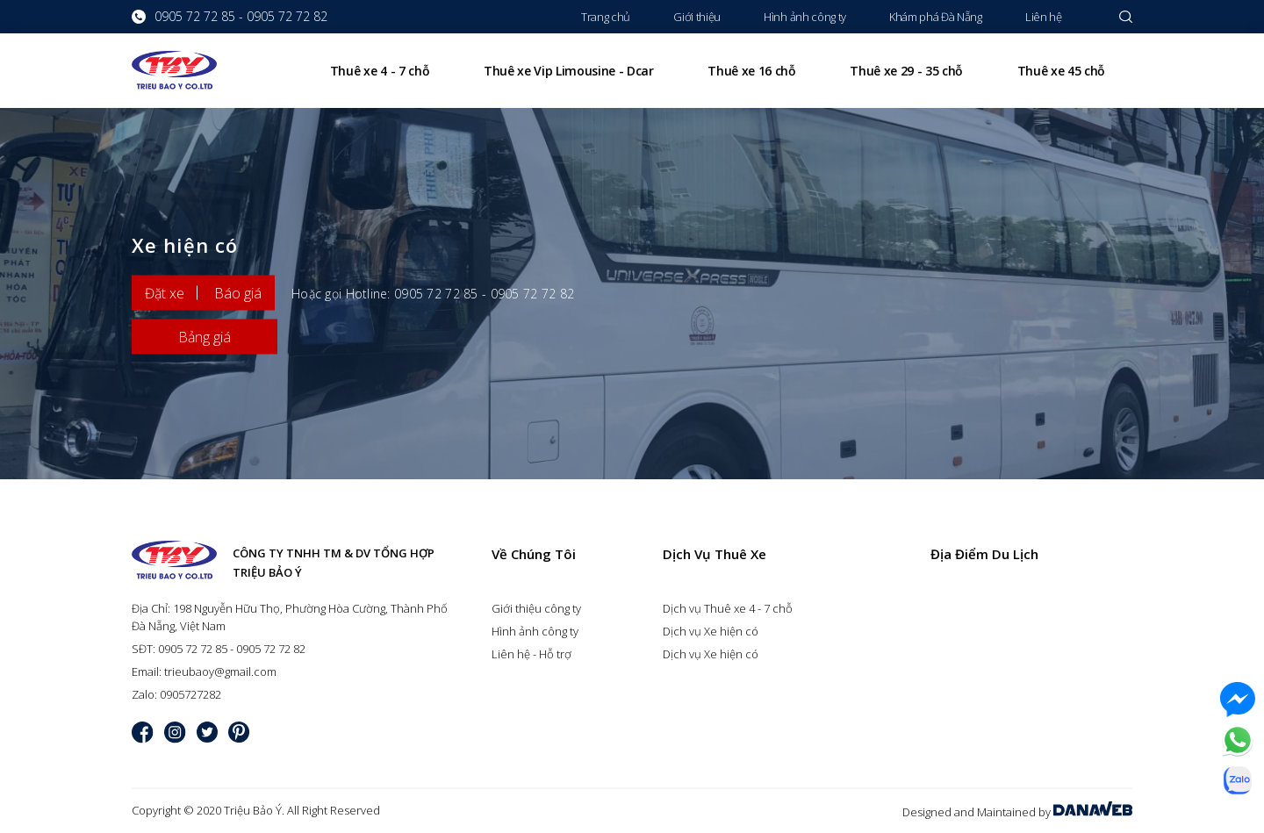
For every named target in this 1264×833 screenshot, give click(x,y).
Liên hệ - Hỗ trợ (531, 654)
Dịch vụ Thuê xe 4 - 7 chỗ (728, 608)
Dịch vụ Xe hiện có (710, 631)
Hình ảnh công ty (535, 631)
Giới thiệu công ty (536, 608)
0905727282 (190, 694)
